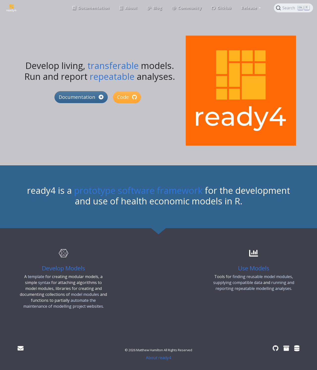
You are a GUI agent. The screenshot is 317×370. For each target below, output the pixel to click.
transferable (113, 66)
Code (127, 97)
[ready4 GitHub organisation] (275, 348)
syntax (44, 282)
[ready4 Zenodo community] (286, 348)
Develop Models (63, 268)
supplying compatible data (237, 282)
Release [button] (249, 8)
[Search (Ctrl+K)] (293, 7)
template (36, 276)
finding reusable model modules (262, 276)
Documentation (81, 97)
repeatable (112, 76)
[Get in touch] (21, 348)
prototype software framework (138, 190)
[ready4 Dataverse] (296, 348)
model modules (85, 294)
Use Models (253, 268)
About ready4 (158, 357)
